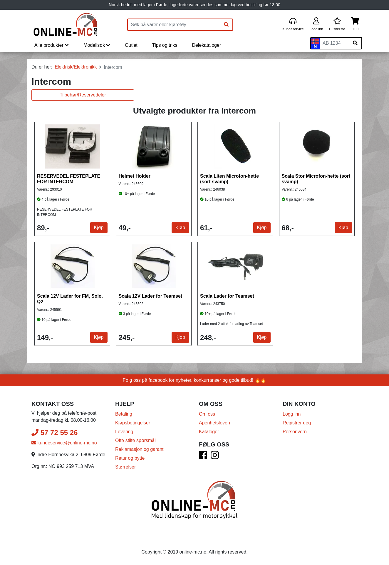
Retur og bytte (130, 458)
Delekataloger (206, 45)
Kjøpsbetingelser (132, 422)
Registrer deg (297, 422)
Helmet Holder (134, 176)
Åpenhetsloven (214, 422)
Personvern (295, 431)
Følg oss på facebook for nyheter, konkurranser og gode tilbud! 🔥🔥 (194, 380)
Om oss (207, 413)
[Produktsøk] (174, 24)
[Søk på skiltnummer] (355, 43)
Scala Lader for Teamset (227, 296)
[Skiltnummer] (334, 43)
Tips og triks (164, 45)
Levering (124, 431)
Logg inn (292, 413)
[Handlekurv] (355, 24)
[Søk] (226, 24)
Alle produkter (51, 45)
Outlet (131, 45)
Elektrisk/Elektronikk (76, 66)
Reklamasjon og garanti (140, 449)
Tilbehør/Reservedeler (83, 94)
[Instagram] (215, 456)
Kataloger (209, 431)
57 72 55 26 (54, 432)
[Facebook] (203, 456)
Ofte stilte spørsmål (135, 440)
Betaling (123, 413)
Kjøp (99, 227)
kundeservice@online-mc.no (64, 442)
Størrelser (125, 466)
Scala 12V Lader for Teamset (150, 296)
